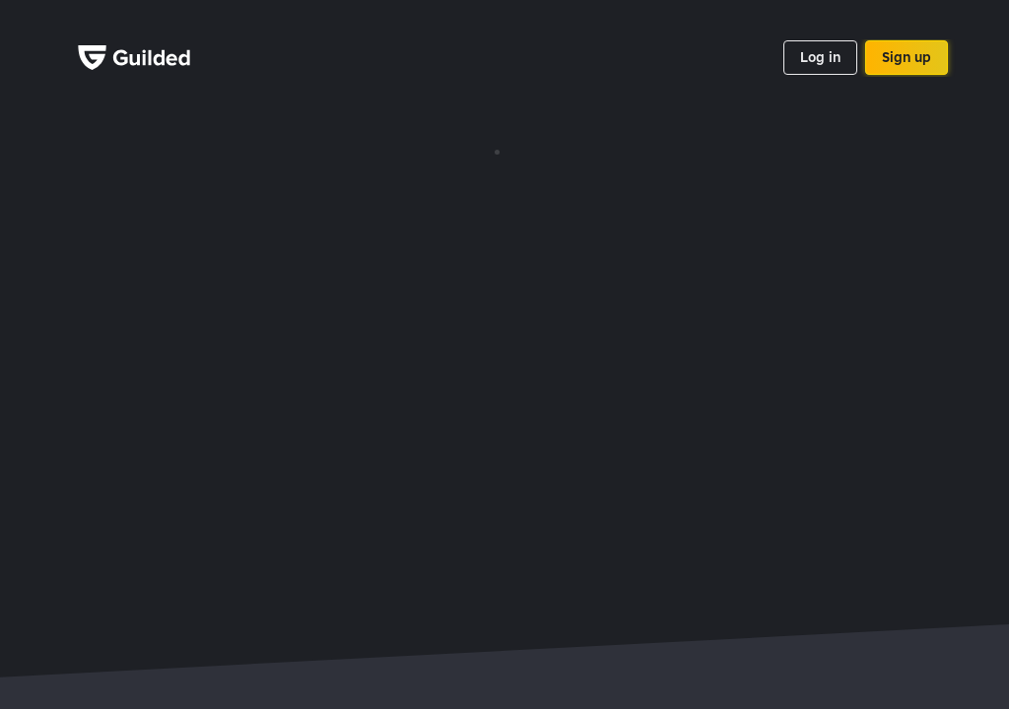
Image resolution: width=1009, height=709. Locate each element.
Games (442, 238)
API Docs (448, 214)
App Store (267, 198)
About (692, 214)
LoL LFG (890, 563)
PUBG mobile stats (178, 532)
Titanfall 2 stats (792, 563)
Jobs (689, 263)
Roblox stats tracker (711, 532)
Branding (575, 214)
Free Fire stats (843, 532)
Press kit (573, 238)
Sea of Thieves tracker (510, 563)
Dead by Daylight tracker (337, 532)
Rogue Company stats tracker (531, 532)
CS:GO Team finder (662, 563)
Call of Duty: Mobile (357, 563)
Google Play (267, 259)
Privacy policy (716, 238)
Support (445, 263)
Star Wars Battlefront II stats (184, 563)
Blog (688, 287)
